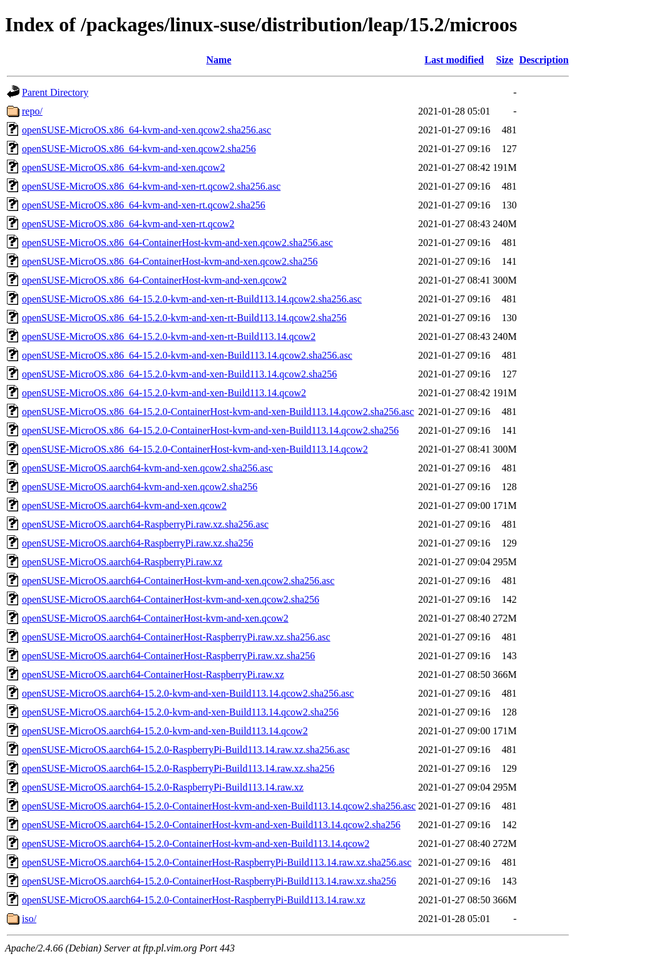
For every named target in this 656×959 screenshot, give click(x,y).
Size (505, 59)
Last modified (454, 59)
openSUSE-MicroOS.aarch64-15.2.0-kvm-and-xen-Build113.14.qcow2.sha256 (180, 712)
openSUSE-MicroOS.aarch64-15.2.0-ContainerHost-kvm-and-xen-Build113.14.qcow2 (195, 843)
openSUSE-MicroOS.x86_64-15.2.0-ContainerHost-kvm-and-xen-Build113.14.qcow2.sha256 (210, 430)
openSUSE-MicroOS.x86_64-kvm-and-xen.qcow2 (123, 167)
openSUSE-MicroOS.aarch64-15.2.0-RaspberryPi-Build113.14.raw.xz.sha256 (178, 768)
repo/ (32, 111)
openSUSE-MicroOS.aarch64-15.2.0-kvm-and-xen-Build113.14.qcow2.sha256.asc (188, 693)
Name (219, 59)
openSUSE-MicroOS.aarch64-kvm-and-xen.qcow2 (124, 505)
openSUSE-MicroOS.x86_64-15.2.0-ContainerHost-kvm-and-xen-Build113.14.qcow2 (195, 449)
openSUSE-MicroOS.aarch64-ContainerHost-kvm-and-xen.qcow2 (155, 618)
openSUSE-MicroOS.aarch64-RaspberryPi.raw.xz (122, 561)
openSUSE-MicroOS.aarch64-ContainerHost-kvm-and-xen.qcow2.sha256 (170, 599)
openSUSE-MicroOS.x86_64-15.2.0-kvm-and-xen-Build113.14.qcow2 (164, 392)
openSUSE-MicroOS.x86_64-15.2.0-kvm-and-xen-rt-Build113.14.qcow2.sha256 (184, 317)
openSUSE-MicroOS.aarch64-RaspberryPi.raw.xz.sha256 (138, 543)
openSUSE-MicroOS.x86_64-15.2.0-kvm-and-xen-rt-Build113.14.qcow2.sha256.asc (192, 299)
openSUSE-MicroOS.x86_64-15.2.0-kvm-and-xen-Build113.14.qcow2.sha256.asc (187, 355)
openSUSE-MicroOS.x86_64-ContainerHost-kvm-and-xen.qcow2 (154, 280)
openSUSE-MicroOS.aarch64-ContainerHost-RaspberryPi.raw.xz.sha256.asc (176, 637)
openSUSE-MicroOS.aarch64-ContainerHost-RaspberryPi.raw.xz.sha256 (168, 655)
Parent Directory (55, 92)
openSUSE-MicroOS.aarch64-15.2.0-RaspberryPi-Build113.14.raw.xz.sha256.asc (186, 749)
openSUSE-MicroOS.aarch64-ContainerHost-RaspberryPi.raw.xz (153, 674)
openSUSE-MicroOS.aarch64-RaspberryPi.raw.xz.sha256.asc (145, 524)
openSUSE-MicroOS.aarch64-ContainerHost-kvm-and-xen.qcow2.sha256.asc (178, 580)
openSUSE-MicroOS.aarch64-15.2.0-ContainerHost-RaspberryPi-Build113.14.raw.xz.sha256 (209, 881)
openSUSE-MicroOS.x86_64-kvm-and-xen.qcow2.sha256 (139, 148)
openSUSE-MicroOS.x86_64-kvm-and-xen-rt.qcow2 (128, 223)
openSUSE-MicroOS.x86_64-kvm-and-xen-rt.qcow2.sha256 (143, 205)
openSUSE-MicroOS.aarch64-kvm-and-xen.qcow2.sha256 (139, 486)
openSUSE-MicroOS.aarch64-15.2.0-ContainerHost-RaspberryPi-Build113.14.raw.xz (194, 900)
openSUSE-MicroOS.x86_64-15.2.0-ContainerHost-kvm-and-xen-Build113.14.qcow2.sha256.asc (218, 411)
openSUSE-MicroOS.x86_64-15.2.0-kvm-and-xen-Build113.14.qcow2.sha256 (179, 374)
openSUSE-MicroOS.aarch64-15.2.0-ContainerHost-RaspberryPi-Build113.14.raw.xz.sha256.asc (216, 862)
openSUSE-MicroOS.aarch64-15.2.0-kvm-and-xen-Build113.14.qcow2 (165, 731)
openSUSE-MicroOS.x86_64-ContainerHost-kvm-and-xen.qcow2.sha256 (169, 261)
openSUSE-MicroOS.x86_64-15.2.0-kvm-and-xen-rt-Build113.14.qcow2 (168, 336)
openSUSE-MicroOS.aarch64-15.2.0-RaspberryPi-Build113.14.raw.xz (163, 787)
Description (543, 59)
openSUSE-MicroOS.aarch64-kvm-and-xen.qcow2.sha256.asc (147, 468)
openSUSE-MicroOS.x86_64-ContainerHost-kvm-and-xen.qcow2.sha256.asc (177, 242)
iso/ (29, 918)
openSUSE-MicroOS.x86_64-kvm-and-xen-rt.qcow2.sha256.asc (151, 186)
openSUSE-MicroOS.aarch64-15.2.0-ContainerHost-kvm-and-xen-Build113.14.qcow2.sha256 (211, 824)
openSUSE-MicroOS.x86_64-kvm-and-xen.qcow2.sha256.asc (146, 130)
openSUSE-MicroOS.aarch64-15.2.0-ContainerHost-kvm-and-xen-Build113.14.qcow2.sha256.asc (219, 806)
